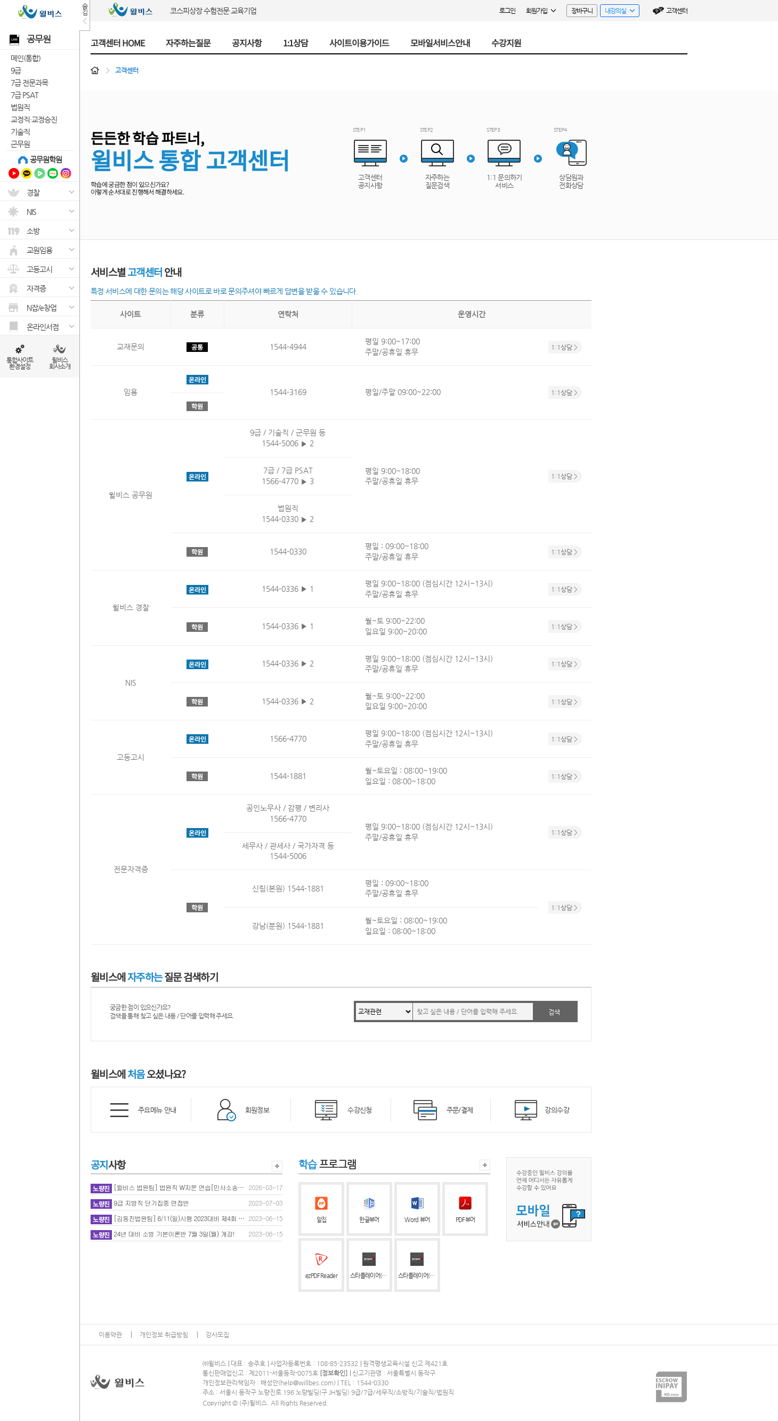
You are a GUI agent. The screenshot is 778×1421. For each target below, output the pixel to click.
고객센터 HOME (117, 42)
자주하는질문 (188, 42)
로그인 (507, 10)
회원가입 (541, 10)
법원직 (20, 107)
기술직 (20, 131)
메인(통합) (25, 58)
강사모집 (217, 1334)
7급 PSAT (24, 95)
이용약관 (110, 1334)
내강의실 (617, 12)
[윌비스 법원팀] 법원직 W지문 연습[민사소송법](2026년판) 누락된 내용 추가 (169, 1188)
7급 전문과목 (29, 82)
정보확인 (333, 1373)
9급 (16, 70)
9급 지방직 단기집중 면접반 (140, 1203)
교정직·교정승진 (34, 119)
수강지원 (506, 42)
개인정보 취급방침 (164, 1334)
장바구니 (582, 10)
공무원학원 (46, 159)
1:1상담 (295, 42)
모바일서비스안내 (440, 42)
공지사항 (247, 42)
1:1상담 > (564, 347)
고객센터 (676, 10)
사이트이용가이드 (359, 42)
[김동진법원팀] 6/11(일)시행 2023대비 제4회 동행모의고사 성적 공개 (169, 1219)
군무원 (20, 144)
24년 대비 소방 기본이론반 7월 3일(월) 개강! (162, 1234)
